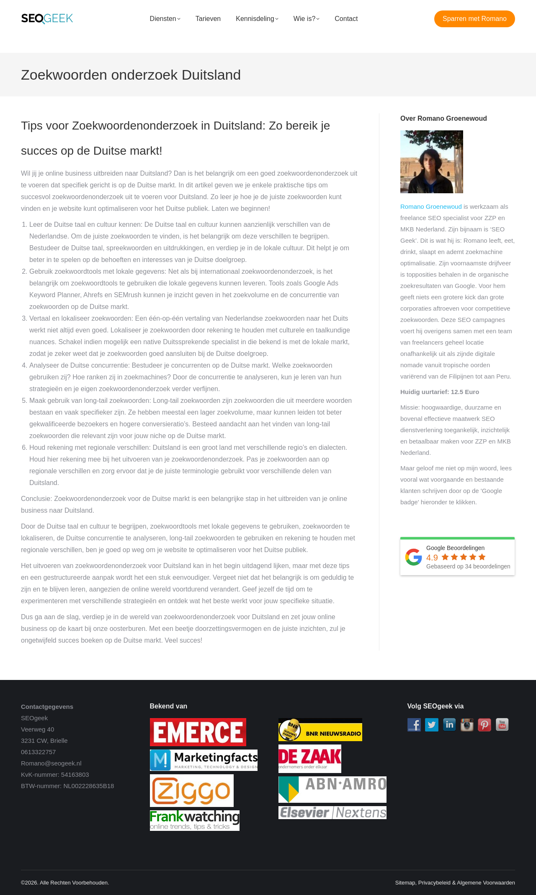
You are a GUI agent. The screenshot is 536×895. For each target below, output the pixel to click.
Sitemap (405, 882)
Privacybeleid (434, 882)
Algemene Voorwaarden (486, 882)
